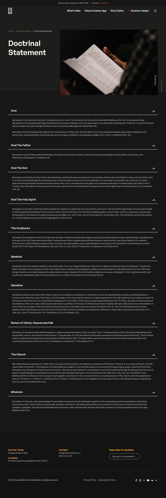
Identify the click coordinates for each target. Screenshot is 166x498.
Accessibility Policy (107, 480)
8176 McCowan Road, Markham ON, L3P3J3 (27, 461)
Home (11, 31)
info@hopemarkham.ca (69, 453)
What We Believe (23, 31)
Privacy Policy (90, 480)
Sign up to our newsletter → (124, 456)
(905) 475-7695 (65, 456)
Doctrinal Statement (43, 31)
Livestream (103, 3)
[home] (10, 11)
